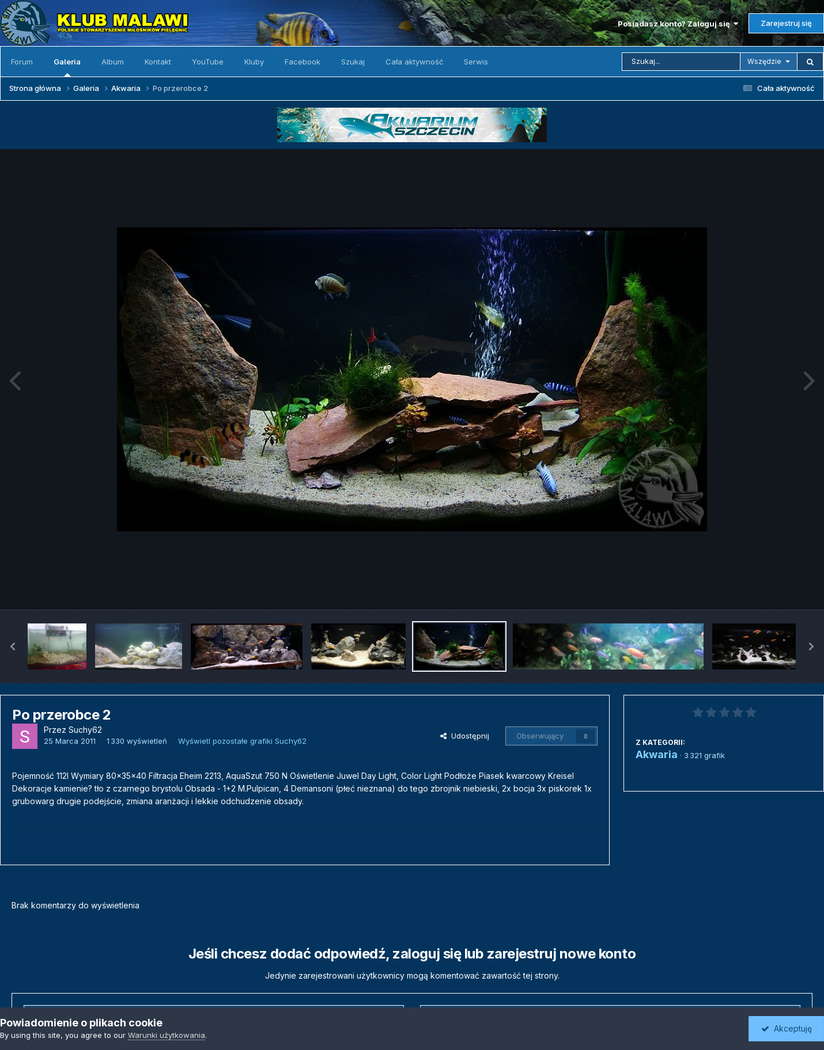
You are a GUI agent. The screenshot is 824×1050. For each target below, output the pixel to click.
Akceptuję (786, 1028)
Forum (22, 61)
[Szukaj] (681, 61)
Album (112, 61)
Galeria (67, 67)
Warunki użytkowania (166, 1035)
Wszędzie (764, 61)
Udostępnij (464, 735)
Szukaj (353, 61)
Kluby (254, 61)
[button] (12, 646)
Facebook (302, 61)
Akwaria (657, 754)
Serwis (476, 61)
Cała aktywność (414, 61)
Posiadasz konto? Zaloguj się (678, 23)
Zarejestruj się (786, 23)
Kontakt (158, 61)
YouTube (208, 61)
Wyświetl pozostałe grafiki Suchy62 (242, 740)
